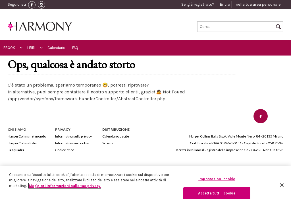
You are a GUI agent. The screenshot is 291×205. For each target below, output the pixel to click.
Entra (225, 4)
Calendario (56, 48)
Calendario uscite (115, 136)
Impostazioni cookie (216, 179)
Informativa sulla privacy (73, 136)
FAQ (75, 48)
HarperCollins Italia (22, 143)
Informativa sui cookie (72, 143)
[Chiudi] (282, 185)
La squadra (16, 150)
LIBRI (31, 48)
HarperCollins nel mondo (27, 136)
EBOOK (9, 48)
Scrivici (107, 143)
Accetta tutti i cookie (216, 193)
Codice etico (64, 150)
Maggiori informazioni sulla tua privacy (65, 186)
